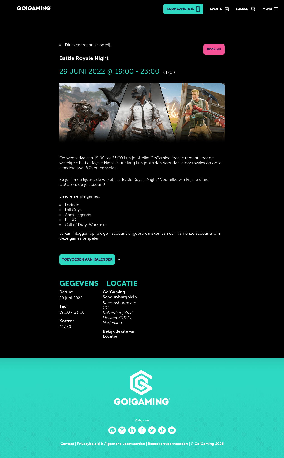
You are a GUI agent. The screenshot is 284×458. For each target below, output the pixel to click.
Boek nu (214, 49)
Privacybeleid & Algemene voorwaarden (111, 444)
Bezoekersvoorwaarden (168, 444)
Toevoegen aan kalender (87, 259)
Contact (67, 444)
